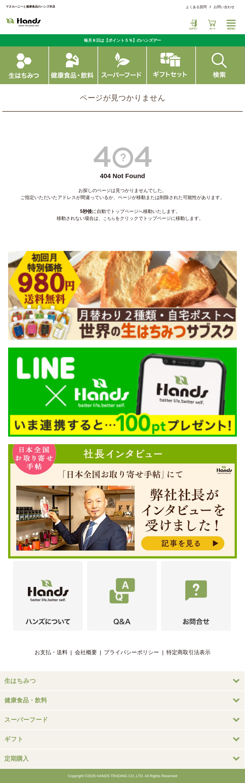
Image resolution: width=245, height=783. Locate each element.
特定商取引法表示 (188, 652)
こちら (109, 218)
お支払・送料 (51, 652)
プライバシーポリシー (131, 652)
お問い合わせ (224, 7)
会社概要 (86, 652)
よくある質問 (196, 7)
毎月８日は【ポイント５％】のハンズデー (122, 40)
